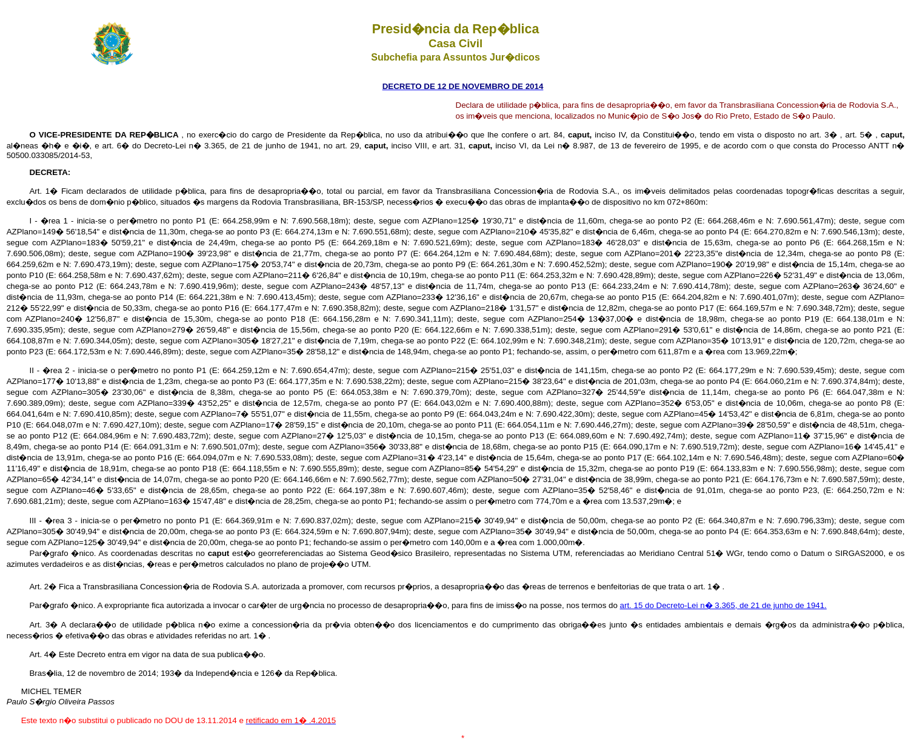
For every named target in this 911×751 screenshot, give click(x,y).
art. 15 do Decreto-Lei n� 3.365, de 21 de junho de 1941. (723, 605)
